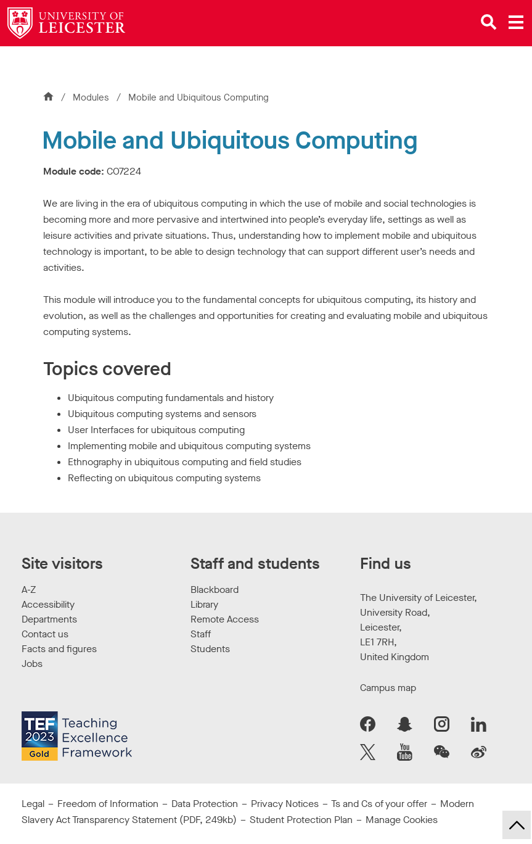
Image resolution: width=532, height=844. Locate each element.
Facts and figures (59, 648)
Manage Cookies (402, 819)
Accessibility (48, 604)
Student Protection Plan (301, 819)
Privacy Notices (285, 803)
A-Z (29, 589)
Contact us (45, 633)
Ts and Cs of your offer (379, 803)
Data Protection (204, 803)
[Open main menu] (516, 22)
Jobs (32, 663)
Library (204, 604)
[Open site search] (489, 22)
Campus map (388, 687)
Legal (33, 803)
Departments (49, 619)
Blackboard (214, 589)
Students (210, 648)
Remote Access (224, 619)
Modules (92, 97)
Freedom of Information (107, 803)
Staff (200, 633)
